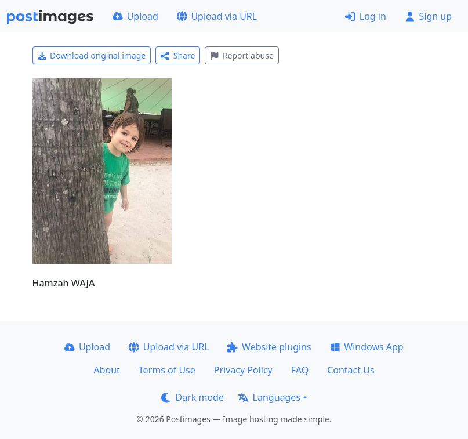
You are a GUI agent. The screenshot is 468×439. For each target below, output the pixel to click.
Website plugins (269, 346)
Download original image (92, 55)
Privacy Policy (243, 370)
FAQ (300, 370)
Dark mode (192, 397)
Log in (365, 16)
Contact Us (350, 370)
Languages (269, 397)
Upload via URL (217, 16)
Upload (135, 16)
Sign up (428, 16)
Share (178, 55)
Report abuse (241, 55)
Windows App (367, 346)
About (106, 370)
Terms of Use (167, 370)
